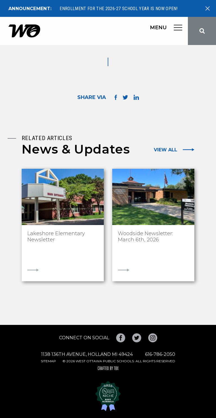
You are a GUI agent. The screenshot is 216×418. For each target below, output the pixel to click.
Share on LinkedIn (136, 97)
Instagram (152, 337)
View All (165, 149)
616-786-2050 (160, 354)
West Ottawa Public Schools (24, 30)
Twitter (136, 337)
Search (202, 31)
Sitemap (48, 361)
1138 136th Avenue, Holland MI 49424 (87, 354)
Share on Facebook (115, 97)
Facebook (120, 337)
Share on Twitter (125, 97)
